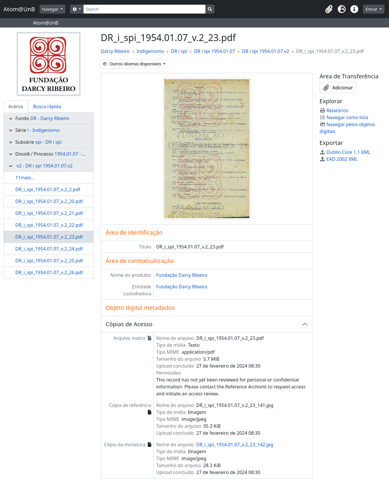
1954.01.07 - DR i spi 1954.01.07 (88, 154)
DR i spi (179, 51)
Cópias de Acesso (129, 324)
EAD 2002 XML (339, 159)
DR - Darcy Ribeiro (49, 118)
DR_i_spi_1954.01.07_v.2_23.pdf (49, 237)
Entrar (372, 9)
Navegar (50, 9)
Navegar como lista (344, 117)
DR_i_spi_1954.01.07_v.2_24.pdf (49, 249)
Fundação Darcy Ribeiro (181, 275)
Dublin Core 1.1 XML (345, 152)
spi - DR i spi (48, 142)
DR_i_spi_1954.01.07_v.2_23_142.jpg (234, 444)
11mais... (25, 177)
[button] (328, 9)
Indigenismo (150, 51)
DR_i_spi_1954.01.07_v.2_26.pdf (49, 272)
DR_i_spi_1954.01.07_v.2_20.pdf (49, 201)
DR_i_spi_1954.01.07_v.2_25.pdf (49, 260)
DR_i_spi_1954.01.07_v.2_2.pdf (47, 189)
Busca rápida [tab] (47, 106)
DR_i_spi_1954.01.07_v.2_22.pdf (49, 225)
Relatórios (334, 110)
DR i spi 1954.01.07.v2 (265, 51)
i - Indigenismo (43, 130)
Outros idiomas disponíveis (132, 64)
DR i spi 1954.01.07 (214, 51)
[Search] (144, 9)
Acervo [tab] (15, 106)
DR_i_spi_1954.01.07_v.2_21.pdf (49, 213)
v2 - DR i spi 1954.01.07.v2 (44, 166)
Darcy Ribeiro (115, 51)
